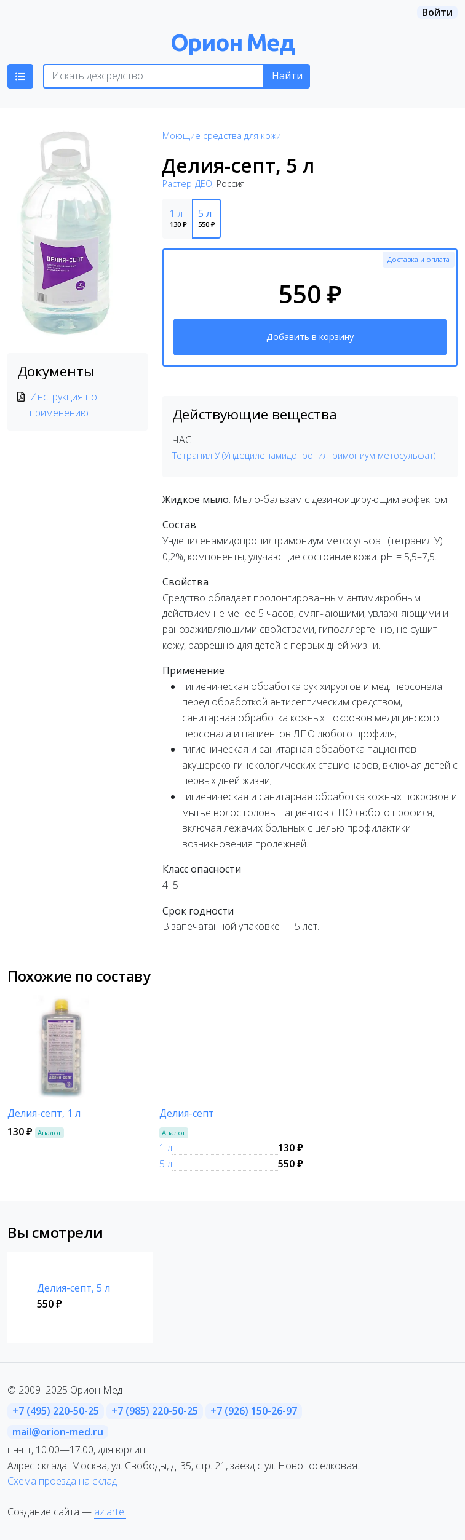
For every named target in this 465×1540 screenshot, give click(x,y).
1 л (165, 1147)
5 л (165, 1163)
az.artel (110, 1511)
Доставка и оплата (419, 259)
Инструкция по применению (63, 404)
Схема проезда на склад (62, 1481)
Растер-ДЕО (187, 183)
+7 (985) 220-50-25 (154, 1411)
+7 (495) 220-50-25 (55, 1411)
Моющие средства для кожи (221, 135)
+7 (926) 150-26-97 (253, 1411)
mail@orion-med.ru (57, 1432)
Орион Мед (232, 42)
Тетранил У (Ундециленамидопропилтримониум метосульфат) (303, 455)
